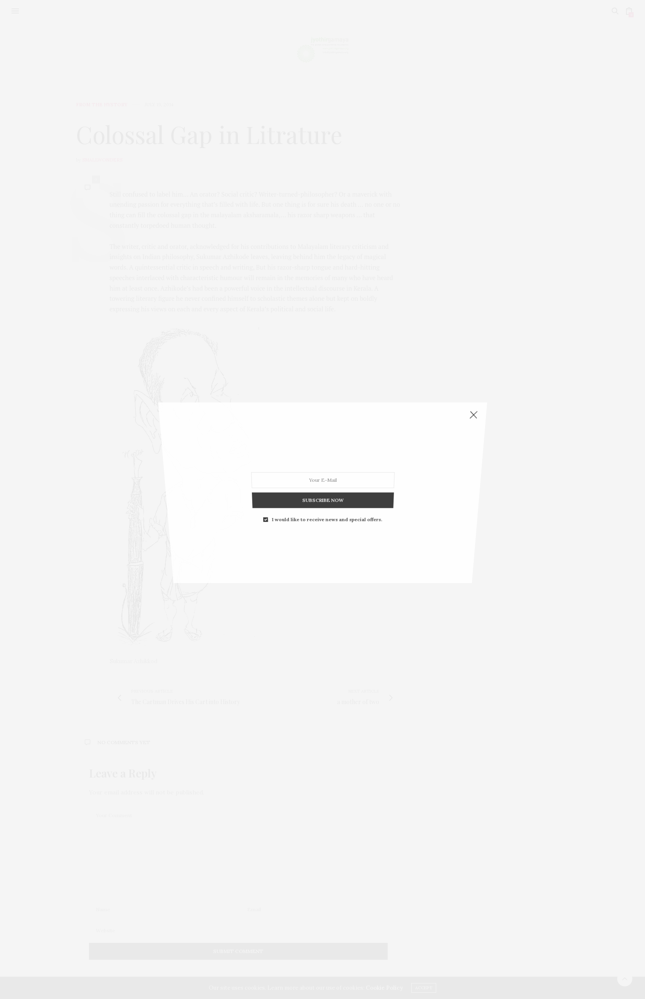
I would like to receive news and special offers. (326, 464)
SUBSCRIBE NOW (322, 455)
